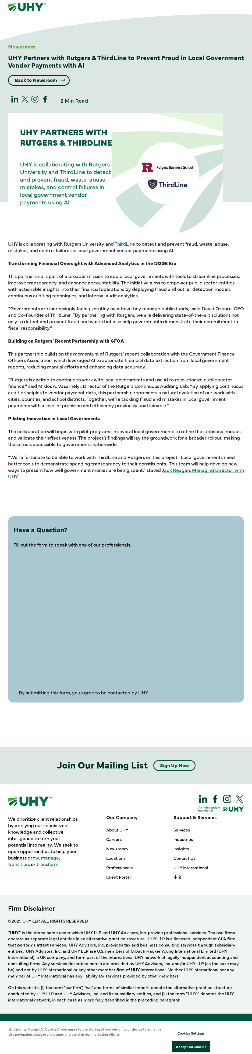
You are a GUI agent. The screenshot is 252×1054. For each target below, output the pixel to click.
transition (18, 864)
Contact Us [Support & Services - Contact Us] (184, 858)
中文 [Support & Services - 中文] (177, 877)
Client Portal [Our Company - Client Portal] (118, 877)
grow (33, 857)
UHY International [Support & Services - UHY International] (190, 867)
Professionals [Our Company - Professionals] (119, 867)
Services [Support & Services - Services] (181, 830)
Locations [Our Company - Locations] (116, 858)
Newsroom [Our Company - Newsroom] (117, 848)
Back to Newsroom (36, 79)
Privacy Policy (144, 1033)
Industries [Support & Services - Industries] (183, 839)
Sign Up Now (174, 765)
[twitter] (25, 100)
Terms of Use (77, 1033)
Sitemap (173, 1033)
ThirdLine (125, 243)
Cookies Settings (191, 1046)
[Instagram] (34, 100)
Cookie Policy (109, 1033)
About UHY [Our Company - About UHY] (117, 830)
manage (50, 857)
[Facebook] (45, 100)
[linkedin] (14, 100)
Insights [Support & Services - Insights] (181, 848)
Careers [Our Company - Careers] (114, 839)
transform (47, 864)
